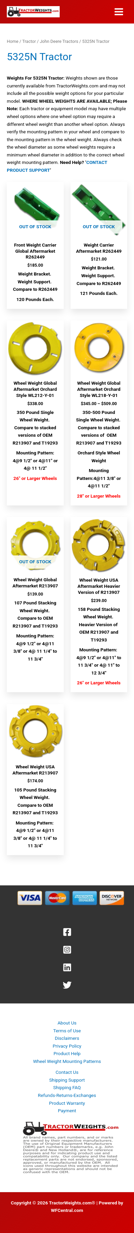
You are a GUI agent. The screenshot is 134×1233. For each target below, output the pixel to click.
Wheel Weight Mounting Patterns (67, 1061)
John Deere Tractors (59, 41)
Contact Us (67, 1072)
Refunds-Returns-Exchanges (67, 1095)
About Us (67, 1023)
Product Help (67, 1053)
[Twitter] (67, 985)
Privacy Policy (67, 1046)
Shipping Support (67, 1080)
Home (12, 41)
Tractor (29, 41)
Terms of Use (67, 1030)
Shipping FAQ (67, 1087)
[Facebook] (67, 932)
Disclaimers (67, 1038)
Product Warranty (67, 1103)
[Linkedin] (67, 967)
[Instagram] (67, 949)
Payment (67, 1110)
